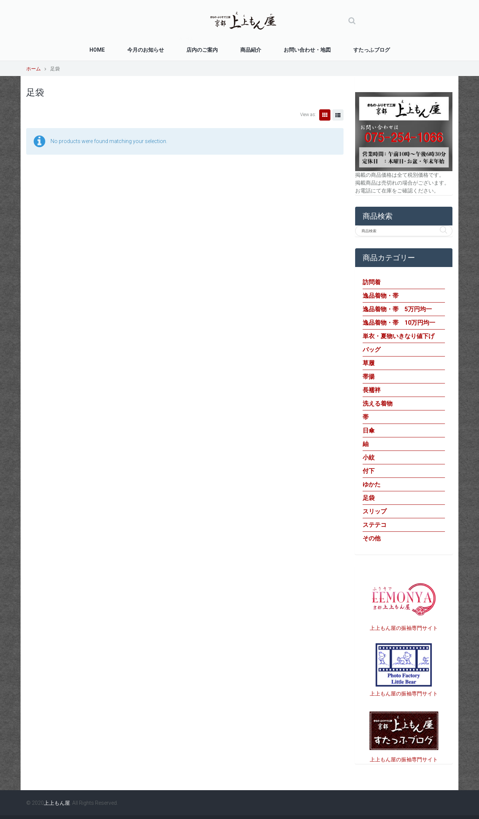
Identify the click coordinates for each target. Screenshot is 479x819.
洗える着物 (378, 403)
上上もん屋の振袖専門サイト (404, 628)
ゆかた (372, 484)
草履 (369, 363)
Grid (324, 115)
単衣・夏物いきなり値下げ (398, 336)
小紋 (369, 457)
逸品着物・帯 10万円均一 (399, 322)
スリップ (375, 511)
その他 (372, 538)
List (338, 115)
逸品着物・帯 (381, 295)
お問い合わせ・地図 (307, 50)
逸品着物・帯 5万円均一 (397, 309)
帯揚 (369, 376)
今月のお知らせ (145, 50)
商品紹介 (250, 50)
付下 (369, 470)
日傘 (369, 430)
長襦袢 (372, 390)
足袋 (369, 497)
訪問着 (372, 282)
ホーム (33, 69)
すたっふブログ (371, 50)
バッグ (372, 349)
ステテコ (375, 524)
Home (97, 50)
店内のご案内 (202, 50)
